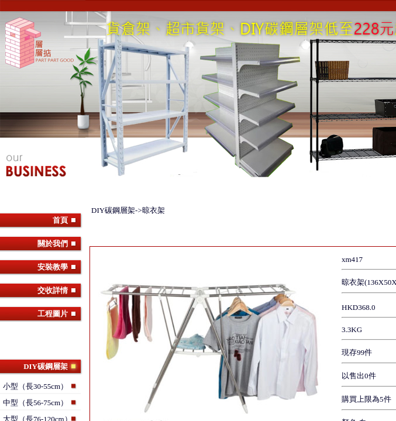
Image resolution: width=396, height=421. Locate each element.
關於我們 (52, 243)
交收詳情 (52, 290)
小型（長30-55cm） (35, 386)
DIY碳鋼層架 (45, 366)
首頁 (60, 220)
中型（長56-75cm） (35, 402)
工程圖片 (52, 313)
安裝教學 (52, 267)
